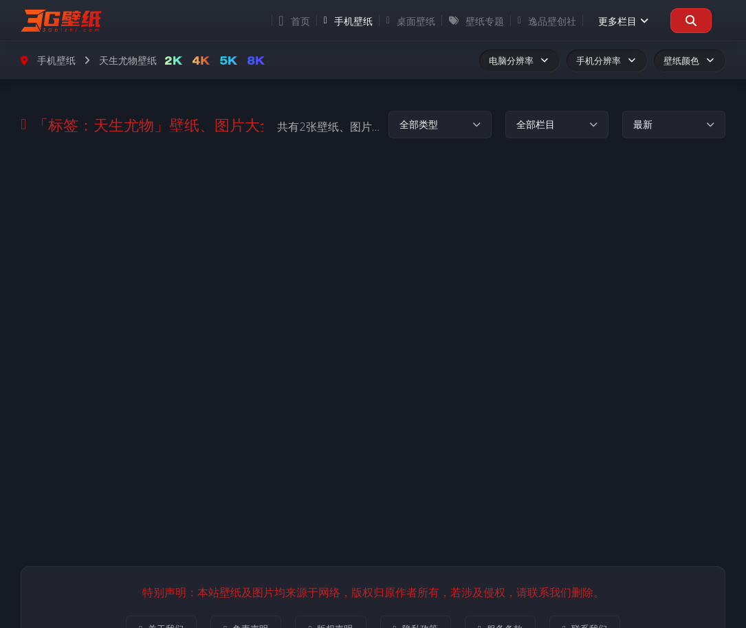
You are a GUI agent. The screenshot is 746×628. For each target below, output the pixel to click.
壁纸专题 (476, 21)
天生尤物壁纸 (128, 60)
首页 (293, 21)
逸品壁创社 (547, 21)
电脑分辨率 (519, 60)
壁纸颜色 (689, 60)
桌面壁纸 (410, 21)
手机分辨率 (606, 60)
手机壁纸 (348, 21)
